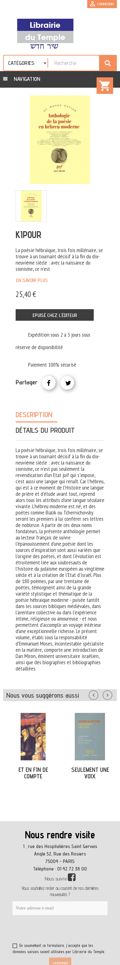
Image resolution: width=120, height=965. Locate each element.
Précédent (99, 694)
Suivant (111, 694)
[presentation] (72, 930)
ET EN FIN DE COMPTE (33, 773)
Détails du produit (45, 430)
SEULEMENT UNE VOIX (90, 773)
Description (34, 414)
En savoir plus (32, 280)
